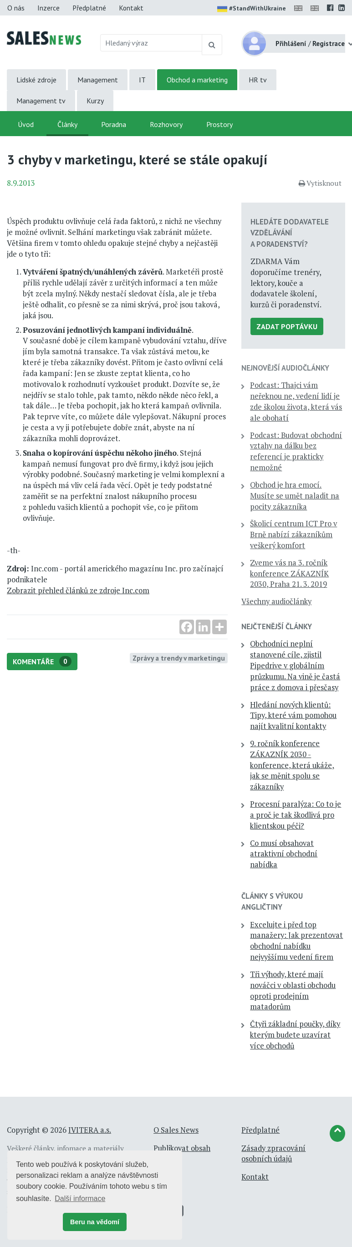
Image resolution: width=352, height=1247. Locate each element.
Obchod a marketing (197, 79)
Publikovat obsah (181, 1148)
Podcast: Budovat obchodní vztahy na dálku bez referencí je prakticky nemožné (296, 451)
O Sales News (176, 1130)
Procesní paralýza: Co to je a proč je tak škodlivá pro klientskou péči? (295, 815)
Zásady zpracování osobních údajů (273, 1153)
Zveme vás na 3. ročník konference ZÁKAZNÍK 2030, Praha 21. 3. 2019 (289, 574)
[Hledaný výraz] (151, 42)
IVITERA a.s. (89, 1130)
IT (142, 79)
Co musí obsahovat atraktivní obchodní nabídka (283, 854)
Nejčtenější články (276, 626)
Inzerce (48, 7)
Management (97, 79)
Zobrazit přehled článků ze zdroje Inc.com (78, 590)
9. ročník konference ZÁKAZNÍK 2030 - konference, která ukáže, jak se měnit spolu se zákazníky (292, 765)
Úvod (26, 124)
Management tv (41, 100)
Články (67, 124)
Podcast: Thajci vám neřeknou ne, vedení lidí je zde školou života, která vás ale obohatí (296, 401)
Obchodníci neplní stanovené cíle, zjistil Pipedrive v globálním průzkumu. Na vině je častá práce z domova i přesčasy (295, 665)
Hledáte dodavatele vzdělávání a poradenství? (289, 233)
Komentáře (42, 661)
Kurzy (95, 100)
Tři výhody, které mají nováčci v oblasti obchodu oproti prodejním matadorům (293, 990)
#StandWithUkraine (251, 9)
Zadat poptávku (286, 326)
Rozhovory (166, 124)
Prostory (219, 124)
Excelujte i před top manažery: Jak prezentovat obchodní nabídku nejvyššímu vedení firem (296, 941)
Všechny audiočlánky (276, 601)
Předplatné (89, 7)
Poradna (113, 124)
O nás (16, 7)
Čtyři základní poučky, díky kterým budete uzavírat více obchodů (295, 1035)
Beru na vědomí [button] (94, 1222)
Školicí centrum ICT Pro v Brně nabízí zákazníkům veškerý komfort (293, 534)
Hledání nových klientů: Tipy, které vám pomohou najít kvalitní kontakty (293, 716)
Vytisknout (320, 183)
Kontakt (131, 7)
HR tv (258, 79)
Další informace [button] (80, 1198)
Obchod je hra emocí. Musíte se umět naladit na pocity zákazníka (294, 496)
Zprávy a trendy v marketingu (179, 657)
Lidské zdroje (36, 79)
